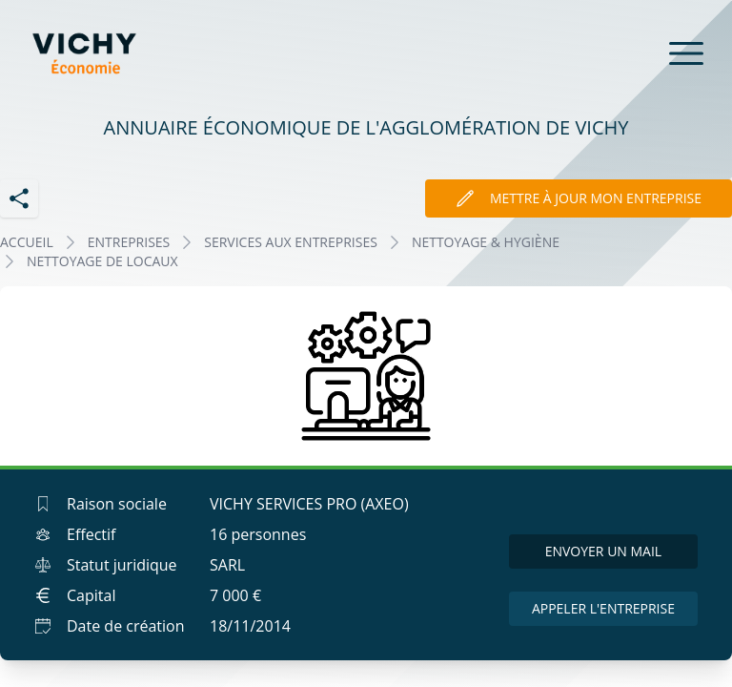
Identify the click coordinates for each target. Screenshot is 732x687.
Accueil (26, 242)
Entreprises (129, 242)
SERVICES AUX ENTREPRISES (290, 242)
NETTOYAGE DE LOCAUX (102, 261)
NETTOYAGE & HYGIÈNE (485, 242)
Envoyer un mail (603, 551)
